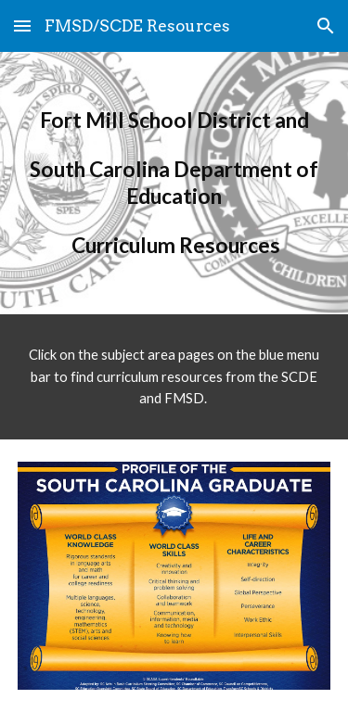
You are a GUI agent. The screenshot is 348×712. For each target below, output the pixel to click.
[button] (22, 25)
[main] (174, 183)
